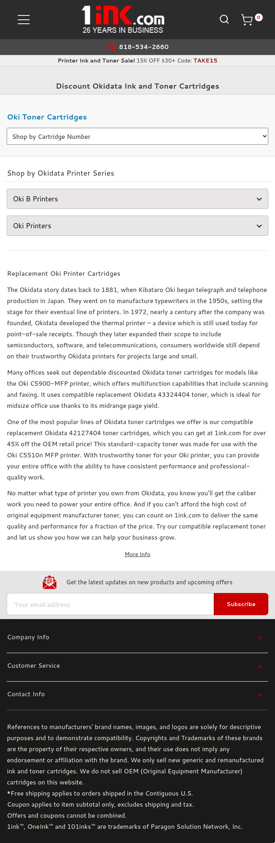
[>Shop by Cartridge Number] (137, 136)
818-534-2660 (144, 47)
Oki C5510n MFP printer (43, 454)
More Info (138, 554)
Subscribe (240, 604)
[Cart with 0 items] (251, 20)
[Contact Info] (134, 693)
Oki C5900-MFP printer (53, 383)
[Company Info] (134, 636)
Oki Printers (138, 226)
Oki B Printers (138, 199)
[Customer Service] (134, 665)
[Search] (223, 19)
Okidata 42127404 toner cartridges (96, 432)
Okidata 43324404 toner (170, 394)
